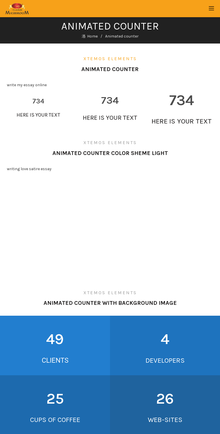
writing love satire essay (29, 168)
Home (92, 36)
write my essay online (27, 85)
